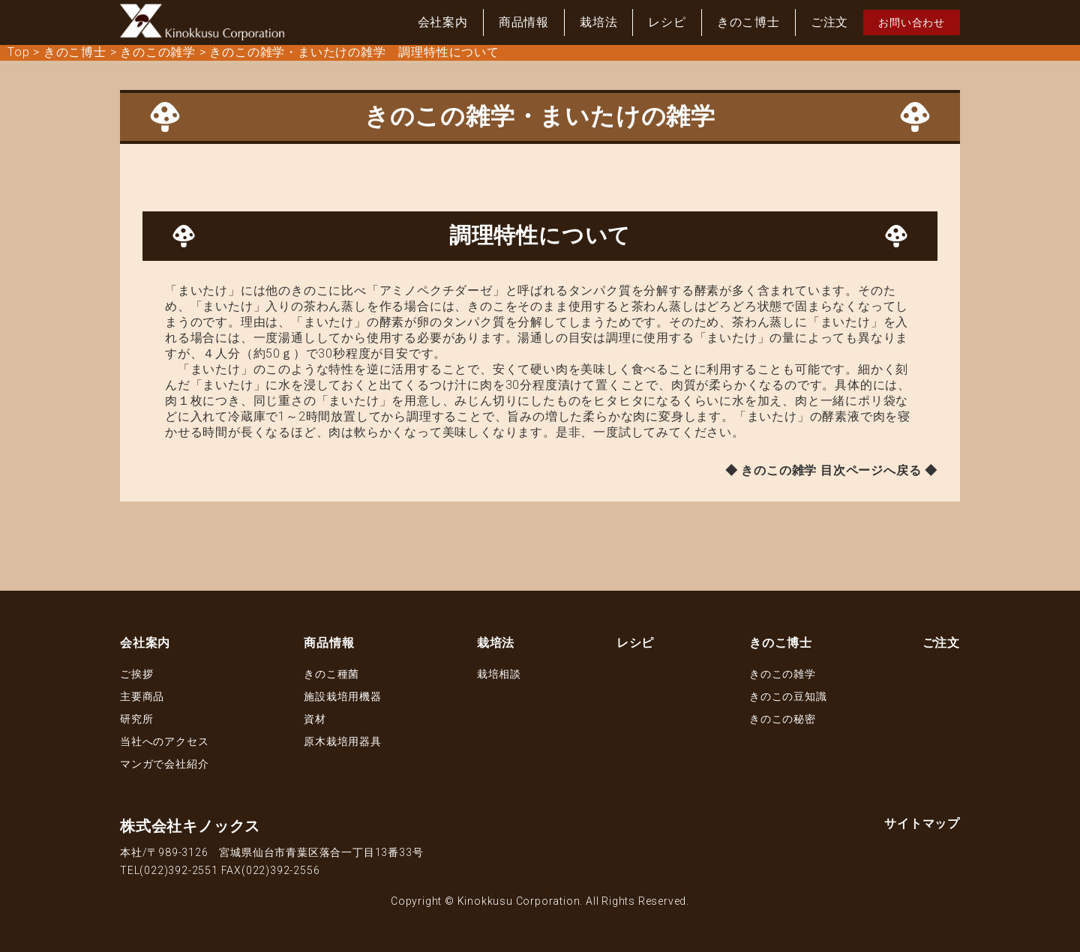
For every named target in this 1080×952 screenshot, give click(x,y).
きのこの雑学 (782, 674)
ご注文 (829, 22)
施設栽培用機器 (343, 696)
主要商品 (142, 696)
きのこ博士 (748, 22)
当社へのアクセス (164, 741)
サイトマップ (922, 823)
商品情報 (524, 22)
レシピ (667, 22)
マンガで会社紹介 (164, 764)
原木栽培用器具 (343, 741)
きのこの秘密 (782, 719)
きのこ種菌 (331, 674)
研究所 (136, 719)
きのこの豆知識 (788, 696)
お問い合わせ (911, 22)
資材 (315, 719)
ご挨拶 (136, 674)
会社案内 (443, 22)
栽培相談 (499, 674)
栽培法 (598, 22)
